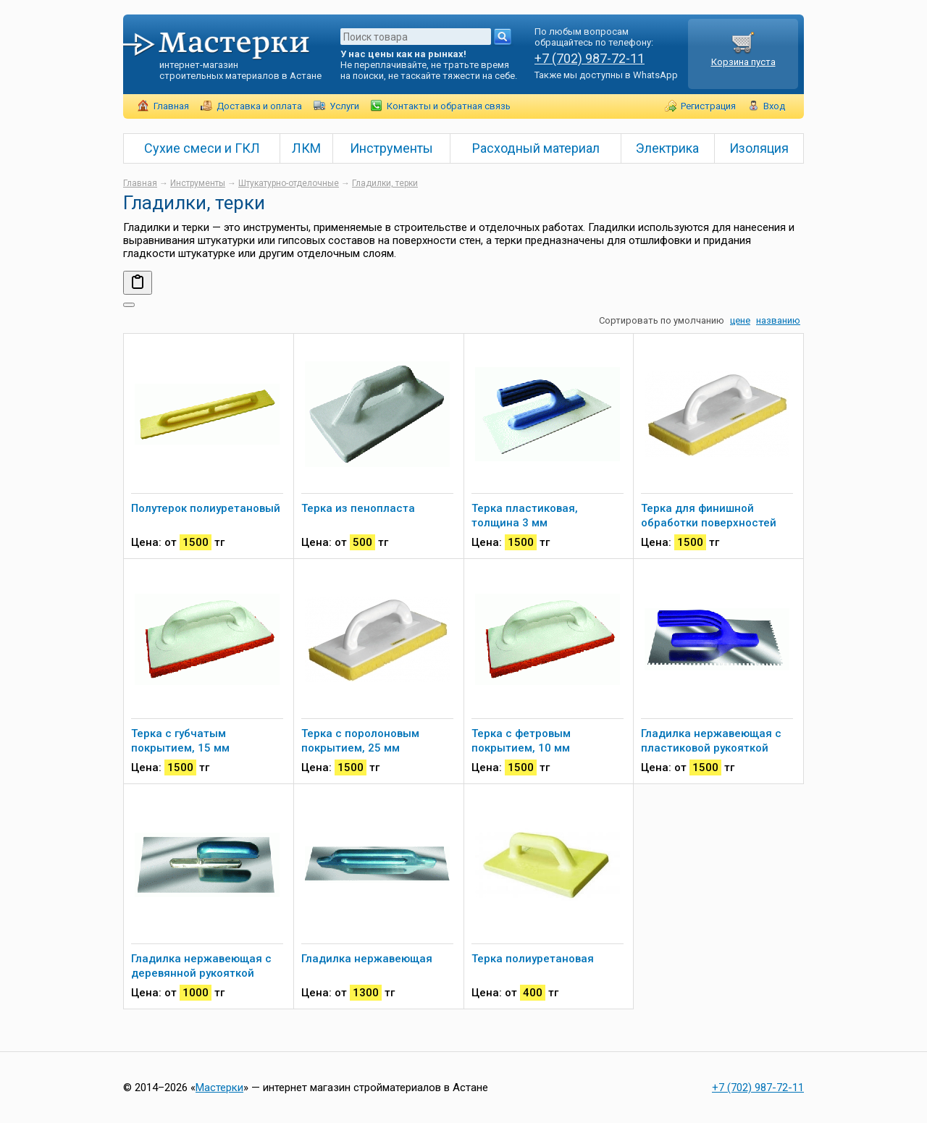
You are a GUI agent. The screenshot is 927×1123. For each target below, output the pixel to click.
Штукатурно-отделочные (288, 183)
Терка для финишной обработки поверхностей (708, 515)
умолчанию (699, 320)
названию (778, 320)
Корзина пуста (743, 56)
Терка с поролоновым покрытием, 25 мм (360, 740)
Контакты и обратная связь (449, 106)
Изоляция (759, 148)
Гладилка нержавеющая (366, 958)
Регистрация (708, 106)
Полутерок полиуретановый (205, 508)
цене (740, 320)
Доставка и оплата (259, 106)
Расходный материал (536, 148)
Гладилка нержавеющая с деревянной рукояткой (201, 966)
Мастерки (219, 1087)
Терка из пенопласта (358, 508)
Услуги (344, 106)
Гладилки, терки (385, 183)
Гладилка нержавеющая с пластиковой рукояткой (711, 740)
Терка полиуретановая (532, 958)
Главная (171, 106)
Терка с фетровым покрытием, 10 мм (521, 740)
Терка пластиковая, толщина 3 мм (524, 515)
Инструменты (391, 148)
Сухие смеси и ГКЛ (202, 148)
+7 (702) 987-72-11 (589, 58)
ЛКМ (306, 148)
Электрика (667, 148)
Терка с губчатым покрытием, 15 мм (180, 740)
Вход (774, 106)
